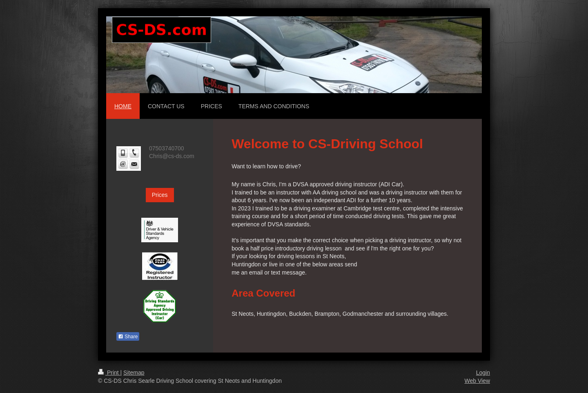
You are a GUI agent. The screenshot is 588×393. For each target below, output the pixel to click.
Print (109, 372)
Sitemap (133, 372)
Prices (160, 195)
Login (483, 372)
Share (128, 336)
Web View (477, 380)
